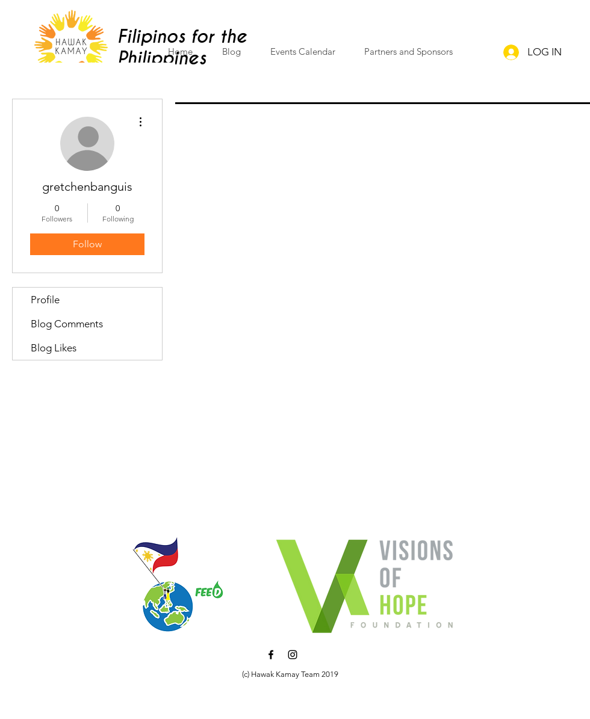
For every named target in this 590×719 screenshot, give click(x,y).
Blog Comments (67, 324)
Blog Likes (53, 348)
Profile (45, 300)
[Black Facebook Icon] (271, 655)
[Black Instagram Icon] (293, 655)
